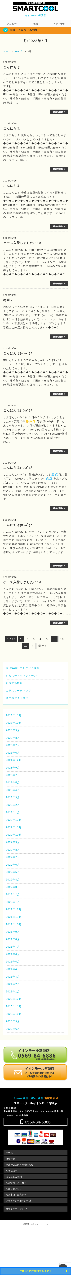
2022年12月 (14, 819)
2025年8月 (13, 737)
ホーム (9, 1152)
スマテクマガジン (16, 1209)
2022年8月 (13, 849)
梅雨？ (8, 300)
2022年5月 (13, 872)
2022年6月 (13, 864)
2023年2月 (13, 805)
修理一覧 (10, 1158)
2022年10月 (14, 834)
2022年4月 (13, 879)
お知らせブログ (14, 1188)
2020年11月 (14, 1006)
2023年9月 (13, 767)
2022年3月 (13, 887)
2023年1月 (13, 812)
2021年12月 (14, 909)
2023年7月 (13, 775)
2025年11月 (14, 715)
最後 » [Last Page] (42, 645)
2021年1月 (13, 991)
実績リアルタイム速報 (24, 30)
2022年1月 (13, 902)
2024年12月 (14, 760)
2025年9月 (13, 730)
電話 (35, 23)
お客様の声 (11, 1170)
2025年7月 (13, 745)
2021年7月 (13, 946)
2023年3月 (13, 797)
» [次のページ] (33, 645)
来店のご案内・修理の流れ (19, 1164)
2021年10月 (14, 924)
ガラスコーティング (18, 690)
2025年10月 (14, 722)
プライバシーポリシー (18, 1200)
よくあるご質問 (14, 1176)
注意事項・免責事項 (16, 1194)
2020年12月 (14, 999)
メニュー (12, 23)
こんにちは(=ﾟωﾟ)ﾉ (17, 467)
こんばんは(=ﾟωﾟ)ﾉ (17, 353)
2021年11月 (14, 917)
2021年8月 (13, 939)
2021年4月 (13, 969)
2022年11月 (14, 827)
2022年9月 (13, 842)
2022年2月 (13, 894)
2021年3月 (13, 976)
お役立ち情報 (14, 683)
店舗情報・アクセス (16, 1182)
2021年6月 (13, 954)
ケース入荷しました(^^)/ (22, 243)
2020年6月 (13, 1029)
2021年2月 (13, 984)
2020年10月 (14, 1014)
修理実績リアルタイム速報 (23, 668)
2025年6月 (13, 752)
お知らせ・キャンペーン (21, 675)
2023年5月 (13, 782)
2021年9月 (13, 931)
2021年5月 (13, 961)
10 (62, 639)
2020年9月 (13, 1021)
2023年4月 (13, 790)
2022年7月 (13, 857)
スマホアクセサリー (18, 698)
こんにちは (11, 67)
